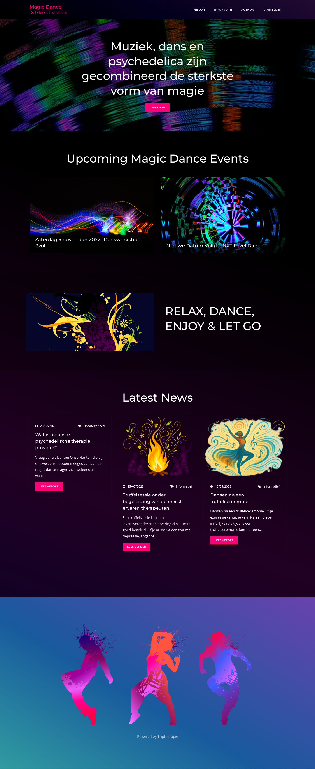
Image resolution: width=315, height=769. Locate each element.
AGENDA (247, 9)
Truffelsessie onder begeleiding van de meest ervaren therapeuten (152, 501)
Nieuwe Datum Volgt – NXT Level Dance (214, 246)
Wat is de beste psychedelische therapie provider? (62, 441)
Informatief (184, 486)
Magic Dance (46, 7)
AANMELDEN (272, 9)
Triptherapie (168, 736)
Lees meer (157, 107)
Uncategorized (94, 426)
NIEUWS (199, 9)
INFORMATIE (223, 9)
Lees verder (49, 486)
